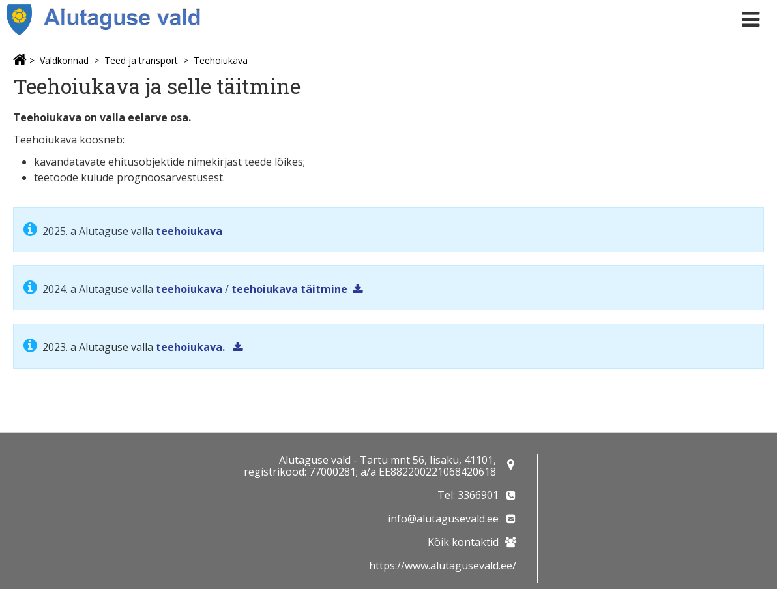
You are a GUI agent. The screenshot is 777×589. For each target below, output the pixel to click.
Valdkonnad (64, 60)
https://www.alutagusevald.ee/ (442, 565)
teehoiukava (189, 231)
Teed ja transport (141, 60)
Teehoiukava (221, 60)
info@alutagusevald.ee (443, 518)
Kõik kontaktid (463, 542)
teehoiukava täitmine (289, 289)
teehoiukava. (191, 347)
